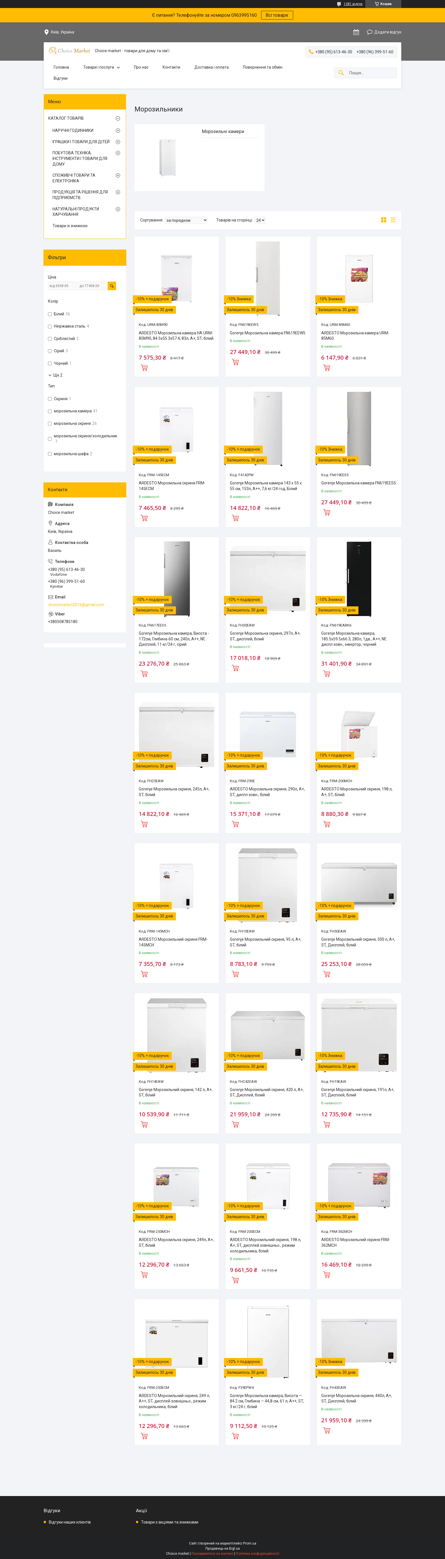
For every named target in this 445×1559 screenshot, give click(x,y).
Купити (144, 367)
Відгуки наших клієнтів (70, 1522)
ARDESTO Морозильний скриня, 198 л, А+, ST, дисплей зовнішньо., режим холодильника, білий (265, 1245)
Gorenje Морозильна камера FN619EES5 (358, 483)
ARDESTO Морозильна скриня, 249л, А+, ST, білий (176, 1242)
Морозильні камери (223, 131)
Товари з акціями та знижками (169, 1522)
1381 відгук (353, 4)
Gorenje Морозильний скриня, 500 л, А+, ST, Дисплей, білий (358, 942)
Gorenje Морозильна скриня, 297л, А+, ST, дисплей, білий (265, 636)
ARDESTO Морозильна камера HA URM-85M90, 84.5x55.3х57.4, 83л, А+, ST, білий (176, 336)
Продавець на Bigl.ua (222, 1548)
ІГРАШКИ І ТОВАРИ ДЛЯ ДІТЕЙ (81, 142)
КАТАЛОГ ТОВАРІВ (66, 118)
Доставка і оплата (211, 67)
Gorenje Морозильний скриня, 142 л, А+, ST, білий (176, 1092)
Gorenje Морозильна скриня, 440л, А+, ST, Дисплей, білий (356, 1398)
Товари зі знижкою (70, 225)
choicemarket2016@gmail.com (76, 604)
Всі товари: (277, 15)
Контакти (171, 67)
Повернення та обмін (262, 67)
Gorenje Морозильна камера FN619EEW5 (267, 333)
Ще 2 (57, 375)
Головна (61, 67)
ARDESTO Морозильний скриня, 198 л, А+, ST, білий (356, 792)
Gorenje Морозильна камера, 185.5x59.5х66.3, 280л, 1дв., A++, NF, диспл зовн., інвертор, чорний (354, 639)
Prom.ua (249, 1543)
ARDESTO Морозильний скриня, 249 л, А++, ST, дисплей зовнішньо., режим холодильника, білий (174, 1401)
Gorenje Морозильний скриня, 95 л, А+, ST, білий (265, 942)
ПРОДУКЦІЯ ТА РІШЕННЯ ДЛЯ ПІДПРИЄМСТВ (80, 195)
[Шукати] (341, 73)
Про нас (141, 67)
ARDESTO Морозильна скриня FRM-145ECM (172, 486)
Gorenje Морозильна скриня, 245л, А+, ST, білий (174, 792)
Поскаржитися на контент (212, 1554)
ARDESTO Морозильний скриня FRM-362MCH (355, 1242)
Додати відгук (387, 32)
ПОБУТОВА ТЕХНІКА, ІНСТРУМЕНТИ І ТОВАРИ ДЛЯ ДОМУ (80, 158)
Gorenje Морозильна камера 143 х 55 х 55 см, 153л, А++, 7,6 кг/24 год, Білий (266, 486)
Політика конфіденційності (257, 1554)
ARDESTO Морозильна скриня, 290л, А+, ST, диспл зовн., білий (267, 792)
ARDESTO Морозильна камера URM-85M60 (355, 336)
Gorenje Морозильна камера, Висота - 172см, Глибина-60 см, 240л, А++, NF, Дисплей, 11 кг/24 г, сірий (174, 639)
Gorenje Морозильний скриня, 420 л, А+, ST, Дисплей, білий (267, 1092)
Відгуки (61, 78)
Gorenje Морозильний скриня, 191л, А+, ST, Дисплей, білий (357, 1092)
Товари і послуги (98, 67)
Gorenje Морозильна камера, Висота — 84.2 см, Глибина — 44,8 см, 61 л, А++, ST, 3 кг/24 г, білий (267, 1401)
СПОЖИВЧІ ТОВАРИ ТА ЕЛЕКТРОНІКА (74, 178)
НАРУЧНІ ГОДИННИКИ (73, 130)
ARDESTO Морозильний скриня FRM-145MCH (173, 942)
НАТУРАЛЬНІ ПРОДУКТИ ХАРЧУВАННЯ (76, 212)
